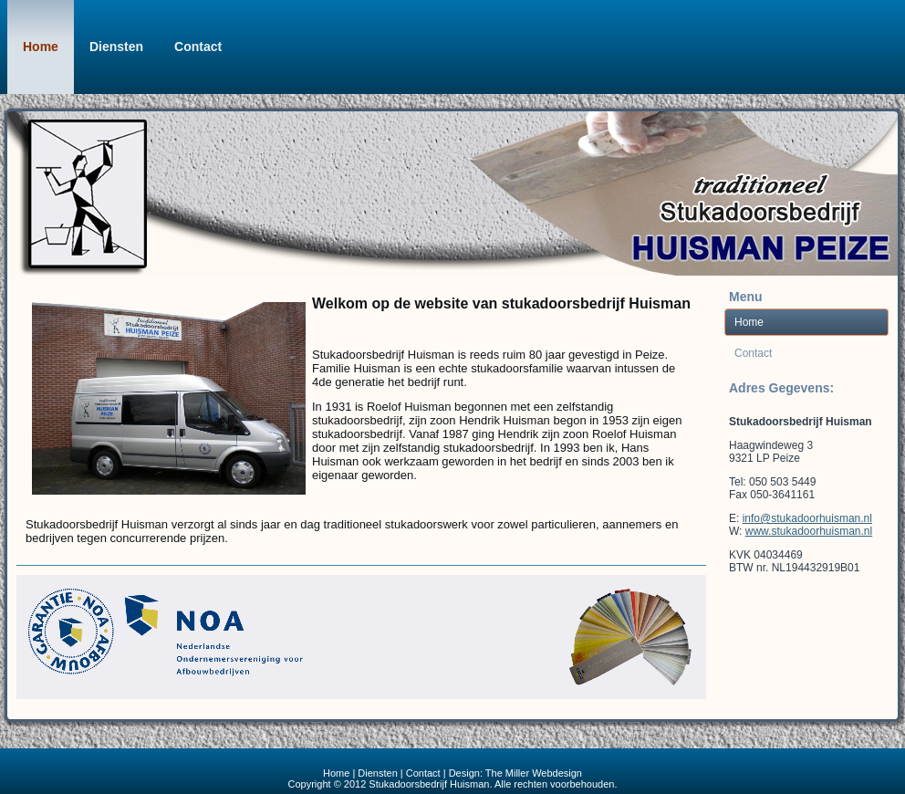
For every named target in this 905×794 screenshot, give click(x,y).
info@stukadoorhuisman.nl (807, 518)
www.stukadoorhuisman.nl (808, 531)
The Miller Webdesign (533, 773)
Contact (198, 46)
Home (40, 46)
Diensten (116, 46)
